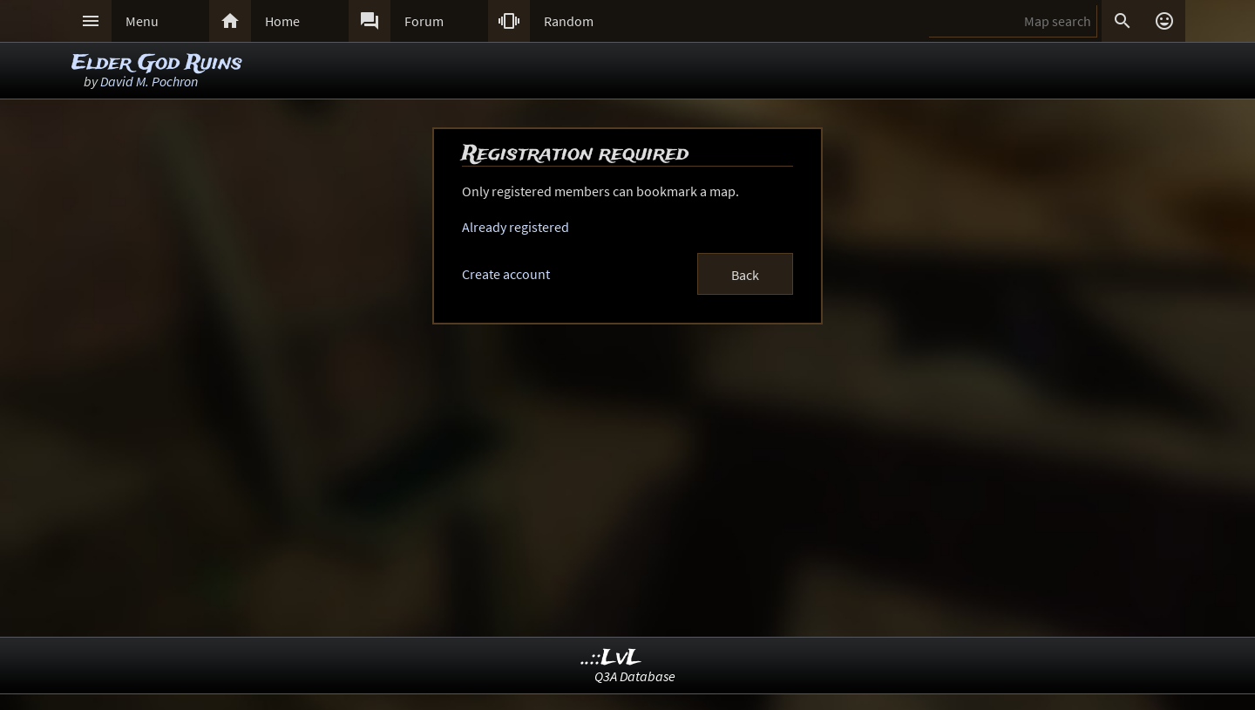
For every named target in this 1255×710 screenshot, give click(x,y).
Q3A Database (634, 676)
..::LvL (611, 658)
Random (569, 21)
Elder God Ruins (156, 63)
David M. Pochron (149, 81)
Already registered (515, 227)
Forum (424, 21)
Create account (506, 274)
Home (282, 21)
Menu (142, 21)
